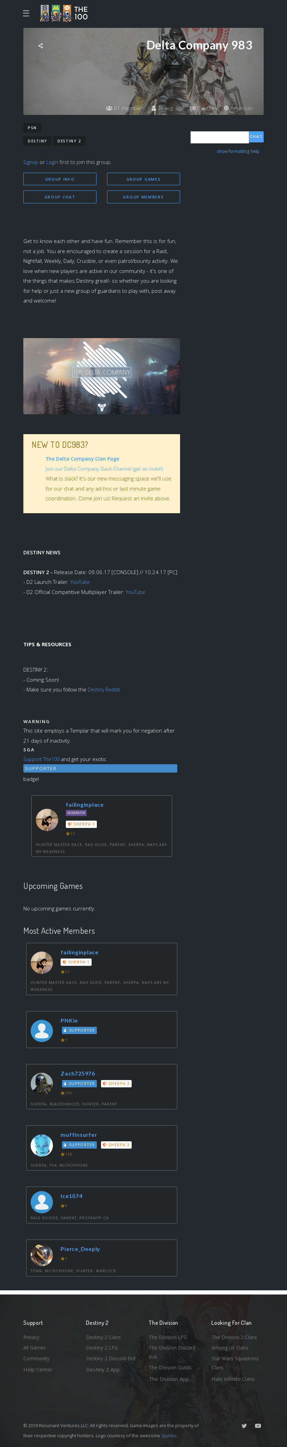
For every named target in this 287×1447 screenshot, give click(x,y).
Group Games (143, 179)
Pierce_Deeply (82, 1249)
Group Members (143, 197)
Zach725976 (80, 1074)
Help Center (38, 1368)
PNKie (70, 1021)
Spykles (169, 1435)
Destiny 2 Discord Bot (107, 1362)
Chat (256, 137)
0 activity (202, 108)
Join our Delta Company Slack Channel (90, 469)
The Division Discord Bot (173, 1351)
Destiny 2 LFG (103, 1346)
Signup (31, 161)
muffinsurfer (80, 1135)
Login (53, 161)
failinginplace (87, 805)
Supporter (80, 1031)
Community (36, 1357)
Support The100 (42, 760)
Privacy (32, 1334)
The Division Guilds (171, 1367)
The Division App (169, 1378)
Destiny (37, 141)
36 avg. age (164, 108)
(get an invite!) (153, 469)
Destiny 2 (69, 141)
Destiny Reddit (105, 690)
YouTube (80, 582)
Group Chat (60, 197)
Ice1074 (73, 1197)
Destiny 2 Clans (104, 1334)
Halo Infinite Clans (233, 1378)
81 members (120, 108)
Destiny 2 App (103, 1378)
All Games (35, 1346)
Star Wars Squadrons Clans (236, 1362)
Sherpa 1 (82, 825)
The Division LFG (169, 1334)
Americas (238, 108)
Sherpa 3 (117, 1084)
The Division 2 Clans (235, 1334)
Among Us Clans (230, 1346)
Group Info (60, 179)
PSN (32, 127)
